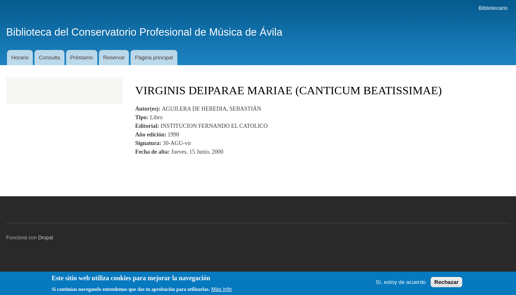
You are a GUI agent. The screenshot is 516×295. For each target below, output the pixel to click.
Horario (20, 57)
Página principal (154, 57)
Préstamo (81, 57)
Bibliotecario (493, 8)
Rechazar (446, 284)
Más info (221, 291)
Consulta (49, 57)
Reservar (114, 57)
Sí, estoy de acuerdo (401, 284)
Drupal (45, 238)
